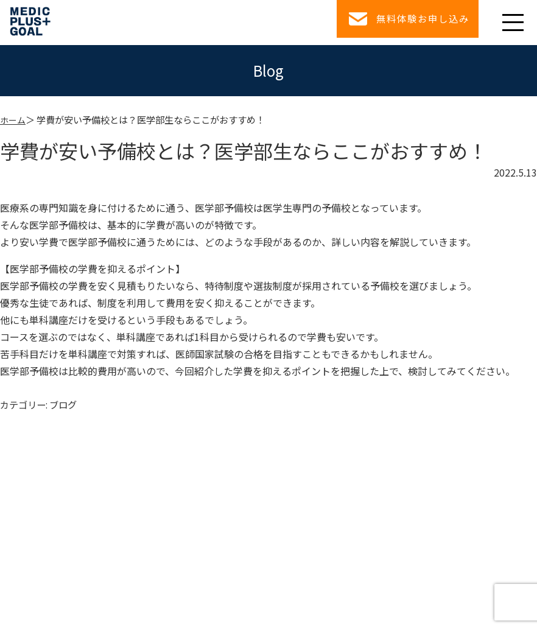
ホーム (13, 119)
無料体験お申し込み (413, 22)
